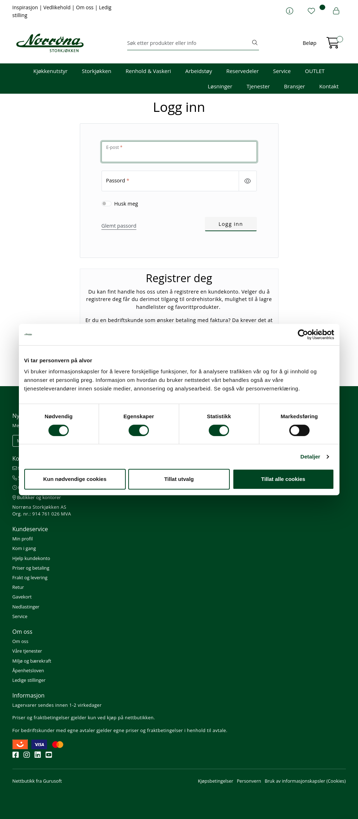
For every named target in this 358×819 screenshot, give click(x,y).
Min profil (22, 538)
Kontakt (328, 86)
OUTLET (315, 70)
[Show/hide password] (248, 181)
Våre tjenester (27, 651)
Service (282, 70)
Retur (18, 587)
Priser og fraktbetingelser (41, 717)
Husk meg (126, 203)
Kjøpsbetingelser (215, 781)
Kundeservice (30, 529)
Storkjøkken (96, 70)
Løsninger (220, 86)
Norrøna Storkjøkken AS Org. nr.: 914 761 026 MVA (41, 510)
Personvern (249, 781)
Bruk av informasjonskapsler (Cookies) (305, 781)
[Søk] (189, 43)
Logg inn (230, 224)
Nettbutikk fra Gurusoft (37, 781)
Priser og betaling (31, 568)
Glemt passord (119, 225)
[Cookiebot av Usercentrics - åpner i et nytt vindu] (303, 334)
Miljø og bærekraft (31, 661)
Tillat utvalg (179, 479)
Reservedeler (242, 70)
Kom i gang (24, 548)
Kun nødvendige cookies (75, 479)
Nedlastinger (26, 606)
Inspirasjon (26, 7)
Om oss (85, 7)
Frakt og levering (30, 577)
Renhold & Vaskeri (148, 70)
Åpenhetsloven (28, 670)
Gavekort (22, 596)
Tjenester (258, 86)
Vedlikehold (57, 7)
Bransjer (294, 86)
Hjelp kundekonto (31, 558)
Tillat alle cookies (283, 479)
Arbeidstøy (198, 70)
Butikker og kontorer (36, 497)
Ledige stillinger (29, 680)
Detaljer (310, 456)
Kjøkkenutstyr (50, 70)
